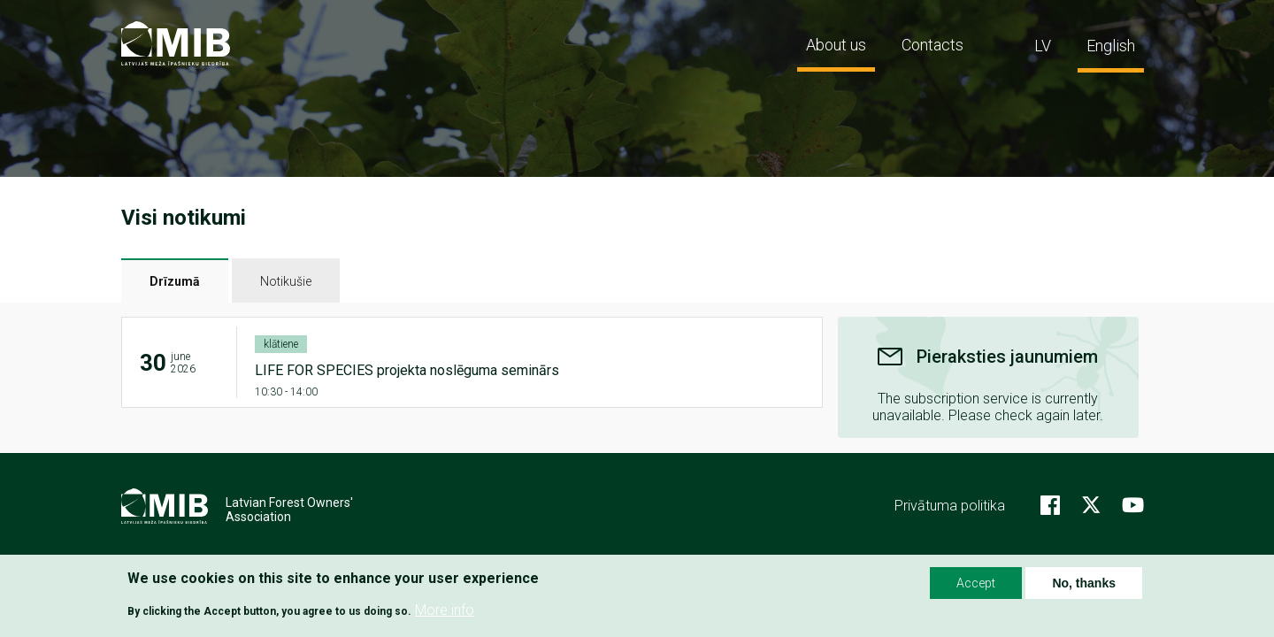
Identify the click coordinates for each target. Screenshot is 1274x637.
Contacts (932, 44)
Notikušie (285, 281)
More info (444, 610)
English (1110, 45)
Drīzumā (175, 281)
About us (836, 44)
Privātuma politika (949, 505)
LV (1042, 45)
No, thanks (1084, 583)
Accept (975, 583)
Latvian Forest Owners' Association (289, 509)
